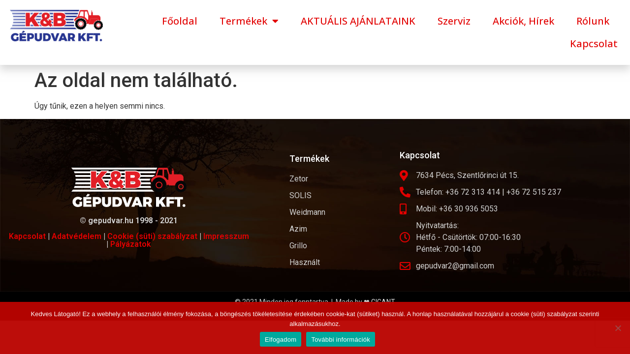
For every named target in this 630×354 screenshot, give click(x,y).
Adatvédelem (76, 236)
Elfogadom (280, 339)
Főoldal (179, 21)
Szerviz (454, 21)
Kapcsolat (594, 43)
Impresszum (226, 236)
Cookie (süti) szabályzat (152, 236)
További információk (340, 339)
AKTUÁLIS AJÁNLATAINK (358, 21)
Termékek (249, 21)
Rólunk (592, 21)
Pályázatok (130, 244)
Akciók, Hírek (523, 21)
